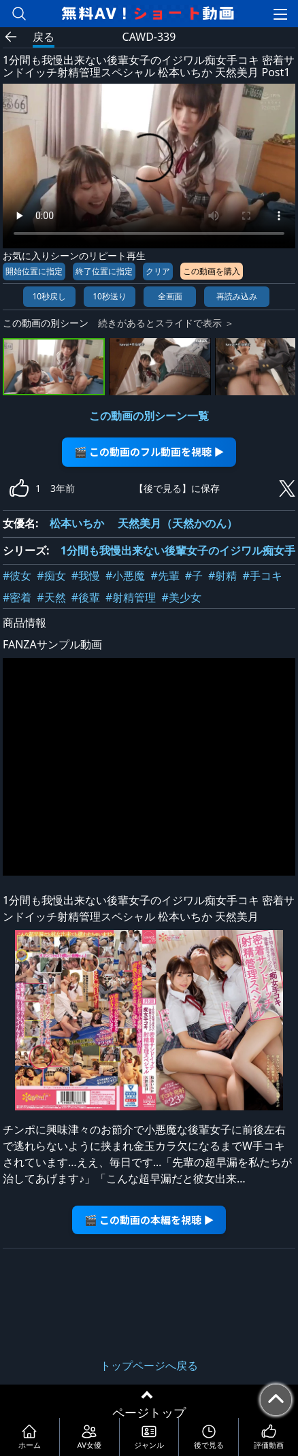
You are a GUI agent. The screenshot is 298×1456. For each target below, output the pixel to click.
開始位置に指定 (34, 271)
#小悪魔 (125, 575)
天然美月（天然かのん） (177, 523)
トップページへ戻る (149, 1365)
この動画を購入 (211, 271)
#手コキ (262, 575)
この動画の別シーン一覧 (149, 415)
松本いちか (77, 523)
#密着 (17, 597)
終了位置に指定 (104, 271)
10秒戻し (49, 296)
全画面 (170, 296)
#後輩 (85, 597)
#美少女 (181, 597)
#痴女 (51, 575)
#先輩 (164, 575)
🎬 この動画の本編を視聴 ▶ (149, 1219)
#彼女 (17, 575)
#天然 (51, 597)
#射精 (222, 575)
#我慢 (85, 575)
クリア (158, 271)
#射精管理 (130, 597)
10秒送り (110, 296)
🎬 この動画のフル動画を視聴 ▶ (149, 451)
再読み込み (236, 296)
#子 (194, 575)
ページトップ (149, 1412)
